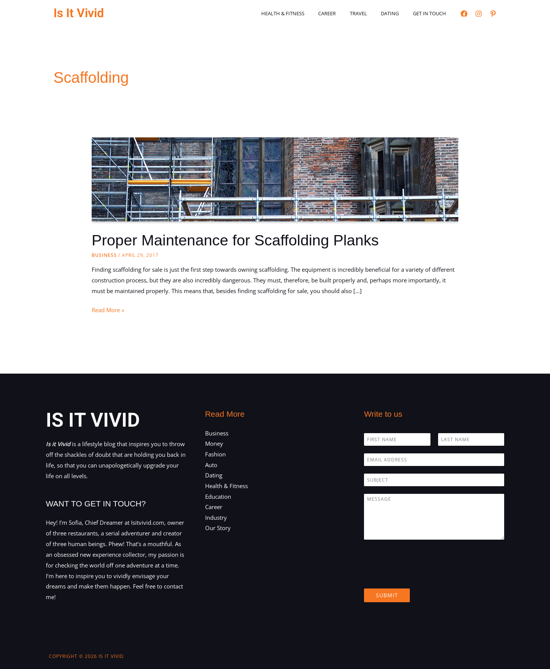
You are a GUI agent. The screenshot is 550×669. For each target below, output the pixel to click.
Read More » (108, 310)
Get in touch (431, 13)
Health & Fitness (300, 13)
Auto (211, 465)
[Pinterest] (493, 13)
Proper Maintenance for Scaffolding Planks (236, 240)
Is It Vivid (78, 13)
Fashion (215, 454)
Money (214, 443)
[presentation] (422, 575)
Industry (216, 518)
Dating (396, 13)
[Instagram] (478, 13)
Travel (368, 13)
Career (341, 13)
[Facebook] (464, 13)
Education (218, 496)
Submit (387, 594)
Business (104, 255)
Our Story (218, 528)
